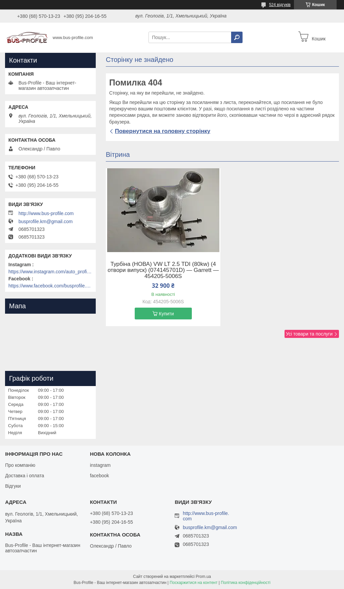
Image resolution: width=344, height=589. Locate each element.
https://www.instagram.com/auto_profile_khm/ (50, 271)
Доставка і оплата (24, 475)
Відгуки (13, 486)
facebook (99, 475)
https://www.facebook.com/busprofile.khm (50, 285)
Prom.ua (203, 576)
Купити (166, 313)
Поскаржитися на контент (193, 582)
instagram (100, 465)
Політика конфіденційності (245, 582)
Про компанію (20, 465)
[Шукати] (237, 37)
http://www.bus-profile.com (46, 213)
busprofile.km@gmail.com (45, 221)
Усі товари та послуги (309, 334)
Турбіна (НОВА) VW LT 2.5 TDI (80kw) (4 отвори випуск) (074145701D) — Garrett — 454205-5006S (163, 270)
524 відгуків (280, 4)
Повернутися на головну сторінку (162, 131)
